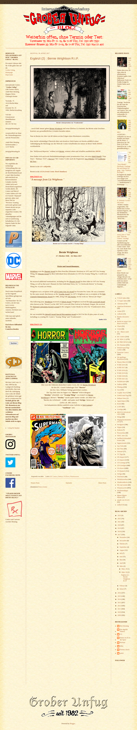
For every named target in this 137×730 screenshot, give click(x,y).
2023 (119, 515)
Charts (119, 326)
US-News (66, 476)
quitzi (122, 653)
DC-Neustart (121, 345)
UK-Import (121, 457)
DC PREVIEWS (122, 342)
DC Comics (53, 476)
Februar (122, 586)
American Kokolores (124, 306)
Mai (121, 560)
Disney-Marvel (122, 362)
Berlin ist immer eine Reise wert (124, 322)
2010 (119, 612)
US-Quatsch (121, 471)
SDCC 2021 (121, 436)
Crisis (119, 329)
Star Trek (120, 446)
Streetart (120, 451)
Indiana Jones (121, 398)
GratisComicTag (122, 395)
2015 (119, 596)
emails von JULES (123, 500)
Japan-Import (121, 401)
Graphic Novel (122, 393)
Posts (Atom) (42, 487)
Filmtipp (120, 387)
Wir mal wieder (122, 485)
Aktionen (120, 304)
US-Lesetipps (121, 465)
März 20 (124, 572)
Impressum (9, 75)
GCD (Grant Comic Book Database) (53, 172)
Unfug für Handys (13, 428)
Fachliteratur (121, 381)
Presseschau (121, 433)
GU (121, 634)
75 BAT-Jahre (121, 298)
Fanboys (60, 476)
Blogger (72, 724)
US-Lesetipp (121, 463)
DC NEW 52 (121, 339)
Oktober (122, 544)
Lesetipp (120, 409)
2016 (119, 593)
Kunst (119, 404)
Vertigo (119, 474)
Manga (119, 417)
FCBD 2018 (121, 370)
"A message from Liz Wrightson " (47, 179)
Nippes (119, 427)
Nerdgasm (120, 425)
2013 (119, 603)
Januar (122, 589)
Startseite (69, 483)
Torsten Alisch (124, 650)
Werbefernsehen (122, 479)
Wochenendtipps (122, 491)
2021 (119, 522)
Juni (121, 557)
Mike (121, 646)
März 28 (124, 569)
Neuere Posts (35, 483)
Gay (118, 390)
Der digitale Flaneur (124, 630)
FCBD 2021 (121, 379)
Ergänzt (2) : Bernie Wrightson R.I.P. (54, 58)
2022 (119, 519)
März (121, 566)
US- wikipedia (45, 166)
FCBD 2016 (121, 365)
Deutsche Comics (123, 352)
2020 (119, 525)
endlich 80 (120, 505)
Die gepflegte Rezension (121, 358)
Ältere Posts (102, 483)
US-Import (120, 460)
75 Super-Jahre (122, 301)
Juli (121, 553)
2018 (119, 531)
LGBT (119, 407)
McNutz (122, 642)
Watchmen (120, 477)
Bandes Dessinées (123, 317)
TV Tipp (120, 454)
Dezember (123, 537)
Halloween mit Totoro (129, 63)
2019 (119, 528)
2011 (119, 609)
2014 (119, 599)
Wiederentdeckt (122, 482)
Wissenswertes (74, 476)
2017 (119, 535)
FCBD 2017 (121, 367)
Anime (119, 311)
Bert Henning (124, 626)
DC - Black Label (123, 332)
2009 (119, 615)
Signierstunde (121, 443)
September (123, 547)
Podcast (119, 430)
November (123, 541)
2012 (119, 606)
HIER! (99, 144)
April (121, 563)
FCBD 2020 (121, 376)
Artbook (120, 314)
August (122, 550)
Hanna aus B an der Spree (125, 639)
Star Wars (120, 449)
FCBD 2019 (121, 373)
